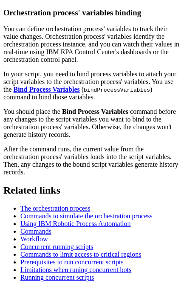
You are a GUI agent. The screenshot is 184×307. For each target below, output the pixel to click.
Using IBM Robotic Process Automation (75, 223)
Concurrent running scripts (56, 246)
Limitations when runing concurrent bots (75, 269)
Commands (35, 231)
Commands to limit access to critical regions (80, 254)
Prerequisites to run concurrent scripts (72, 262)
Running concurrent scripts (57, 277)
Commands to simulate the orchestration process (86, 216)
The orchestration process (55, 208)
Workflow (34, 239)
